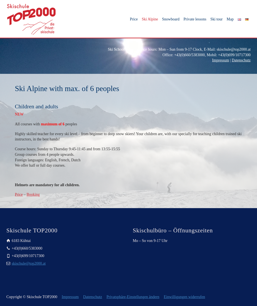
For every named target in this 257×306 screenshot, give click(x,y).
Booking (33, 194)
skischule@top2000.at (29, 263)
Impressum (220, 60)
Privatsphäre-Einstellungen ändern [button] (133, 297)
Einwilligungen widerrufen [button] (184, 297)
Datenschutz (241, 60)
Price (19, 194)
